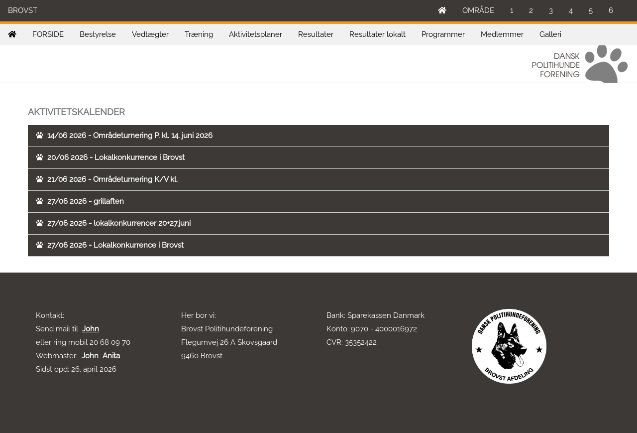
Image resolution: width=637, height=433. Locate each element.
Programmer (443, 34)
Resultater (315, 34)
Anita (111, 355)
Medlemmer (502, 34)
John (90, 328)
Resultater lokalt (377, 34)
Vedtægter (150, 34)
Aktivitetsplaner (255, 34)
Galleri (550, 34)
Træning (199, 34)
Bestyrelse (98, 34)
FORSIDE (48, 34)
